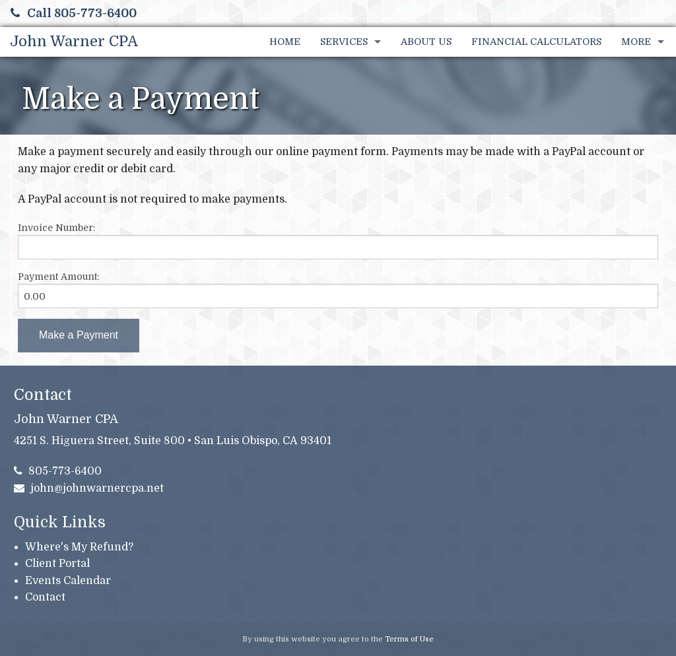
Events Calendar (68, 581)
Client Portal (57, 564)
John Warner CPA (74, 41)
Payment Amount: (58, 276)
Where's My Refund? (79, 547)
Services (344, 41)
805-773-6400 (58, 471)
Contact (45, 597)
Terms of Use (409, 639)
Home (284, 41)
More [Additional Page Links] (636, 41)
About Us (426, 41)
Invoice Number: (56, 227)
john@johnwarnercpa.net (89, 488)
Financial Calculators (536, 41)
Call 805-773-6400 (74, 13)
